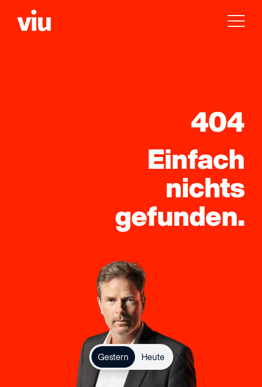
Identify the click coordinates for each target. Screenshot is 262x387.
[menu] (236, 23)
